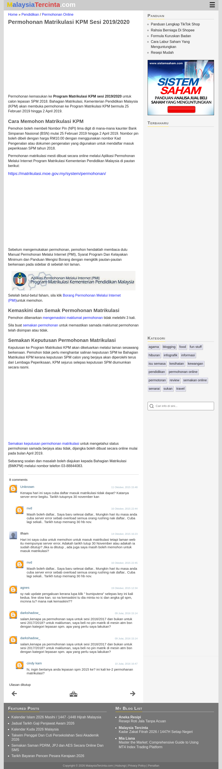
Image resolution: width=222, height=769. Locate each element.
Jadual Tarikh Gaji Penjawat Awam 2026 (43, 723)
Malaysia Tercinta (133, 728)
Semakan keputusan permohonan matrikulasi (43, 443)
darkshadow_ (30, 613)
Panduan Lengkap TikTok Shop (175, 24)
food (182, 347)
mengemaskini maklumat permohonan (73, 318)
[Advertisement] (73, 59)
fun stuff (196, 347)
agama (154, 347)
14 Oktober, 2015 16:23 (124, 534)
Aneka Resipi (130, 717)
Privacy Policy (137, 765)
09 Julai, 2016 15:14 (126, 613)
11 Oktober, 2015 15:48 (124, 487)
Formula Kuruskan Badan (171, 36)
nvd (29, 508)
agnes (24, 587)
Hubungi (120, 765)
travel (180, 388)
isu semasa (157, 363)
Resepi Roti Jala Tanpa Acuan (142, 721)
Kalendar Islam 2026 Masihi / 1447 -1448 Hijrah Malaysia (56, 717)
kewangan (195, 363)
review (175, 380)
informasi (188, 355)
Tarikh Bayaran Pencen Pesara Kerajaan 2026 (48, 756)
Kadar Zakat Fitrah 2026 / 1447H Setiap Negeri (156, 732)
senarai (154, 388)
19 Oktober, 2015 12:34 (124, 588)
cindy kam (34, 663)
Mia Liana (127, 738)
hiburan (154, 355)
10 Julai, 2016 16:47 (126, 663)
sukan (168, 388)
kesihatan (177, 363)
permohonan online (183, 372)
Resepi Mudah (162, 52)
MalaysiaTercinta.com (99, 765)
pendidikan (157, 372)
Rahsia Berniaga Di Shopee (173, 30)
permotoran (157, 380)
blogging (169, 347)
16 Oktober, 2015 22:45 (124, 563)
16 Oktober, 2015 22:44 (124, 508)
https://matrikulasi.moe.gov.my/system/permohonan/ (57, 173)
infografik (171, 355)
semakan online (195, 380)
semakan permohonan (40, 325)
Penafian (153, 765)
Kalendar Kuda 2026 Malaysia (35, 729)
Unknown (27, 487)
